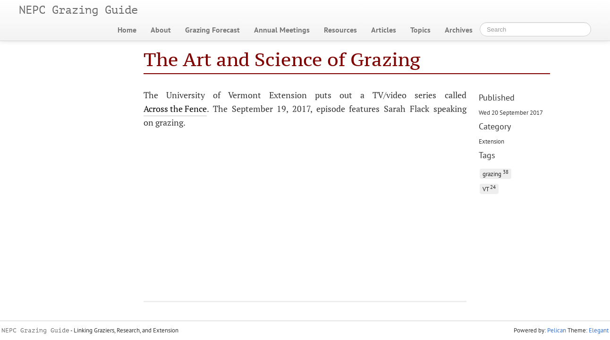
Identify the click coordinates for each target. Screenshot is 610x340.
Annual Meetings (282, 29)
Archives (459, 29)
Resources (340, 29)
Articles (383, 29)
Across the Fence (175, 108)
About (161, 29)
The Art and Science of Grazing (282, 59)
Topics (420, 29)
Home (127, 29)
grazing (495, 173)
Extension (491, 141)
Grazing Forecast (212, 29)
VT (489, 188)
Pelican (556, 330)
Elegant (599, 330)
